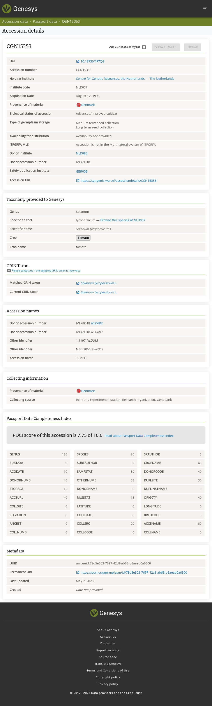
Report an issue (107, 650)
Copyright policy (108, 677)
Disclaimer (108, 643)
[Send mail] (9, 270)
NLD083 (81, 153)
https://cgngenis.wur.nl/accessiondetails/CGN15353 (116, 180)
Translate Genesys (108, 664)
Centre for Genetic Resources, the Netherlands (110, 78)
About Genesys (108, 630)
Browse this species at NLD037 (122, 220)
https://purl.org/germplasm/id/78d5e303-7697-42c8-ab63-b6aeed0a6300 (131, 572)
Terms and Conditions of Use (108, 670)
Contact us (108, 637)
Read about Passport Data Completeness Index (139, 436)
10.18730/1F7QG (90, 61)
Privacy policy (108, 684)
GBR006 (81, 171)
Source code (108, 657)
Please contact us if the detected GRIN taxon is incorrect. (43, 270)
